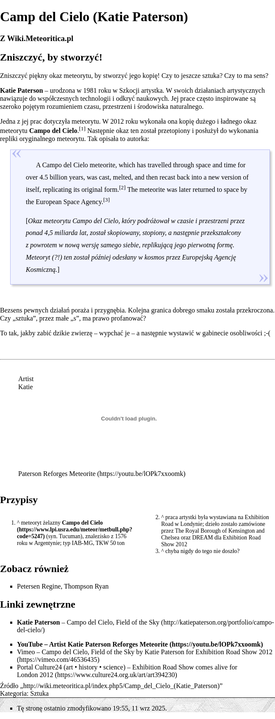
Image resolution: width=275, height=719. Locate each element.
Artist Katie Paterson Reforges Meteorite (108, 644)
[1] (82, 128)
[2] (122, 187)
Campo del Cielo (82, 523)
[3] (106, 199)
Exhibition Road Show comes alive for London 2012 (127, 671)
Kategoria (13, 693)
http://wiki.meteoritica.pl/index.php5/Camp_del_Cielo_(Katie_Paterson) (121, 685)
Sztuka (39, 693)
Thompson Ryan (86, 586)
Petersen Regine (39, 586)
